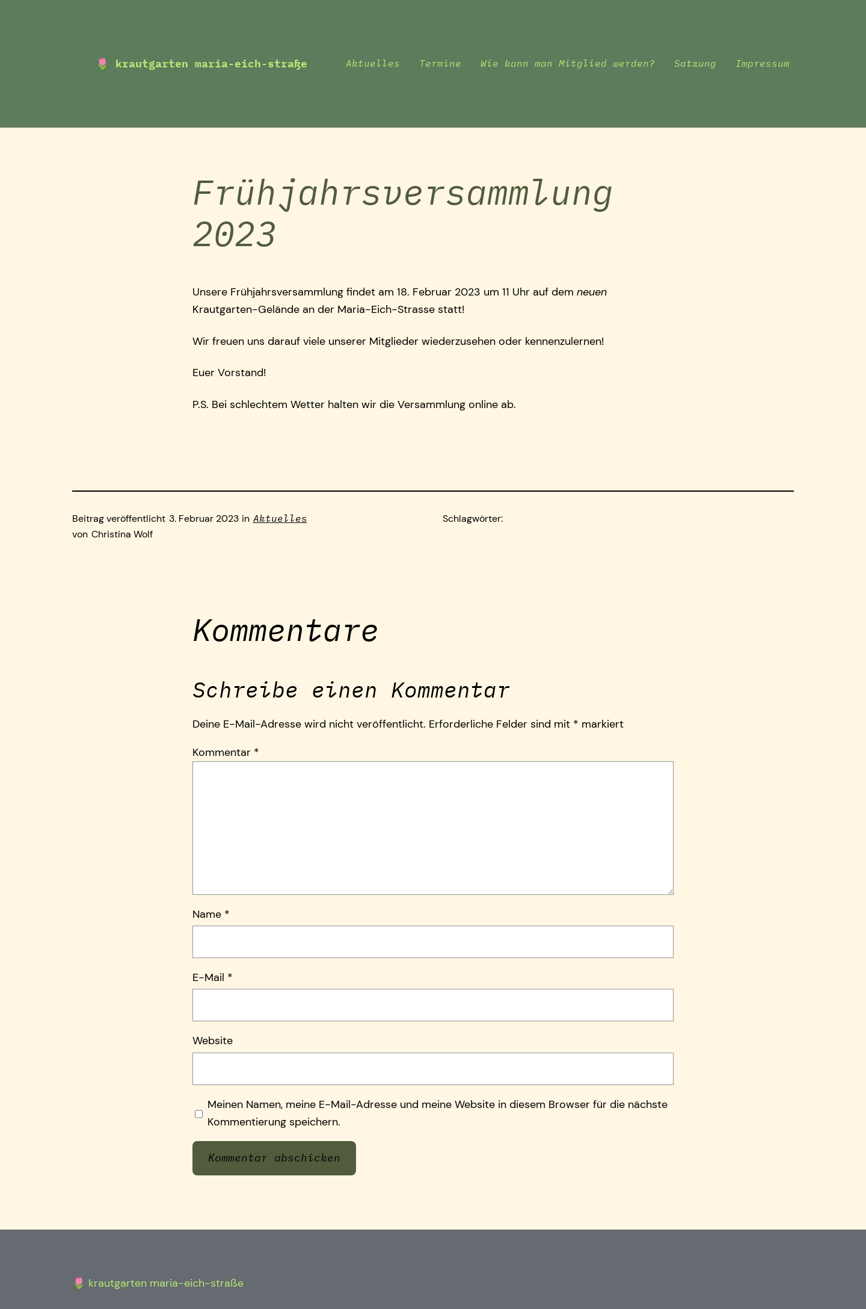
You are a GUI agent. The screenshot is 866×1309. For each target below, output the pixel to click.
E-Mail (212, 977)
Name (211, 914)
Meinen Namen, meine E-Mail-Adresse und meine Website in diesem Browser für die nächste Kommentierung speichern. (437, 1113)
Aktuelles (280, 518)
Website (212, 1040)
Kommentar (225, 752)
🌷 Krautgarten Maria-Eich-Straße (201, 63)
